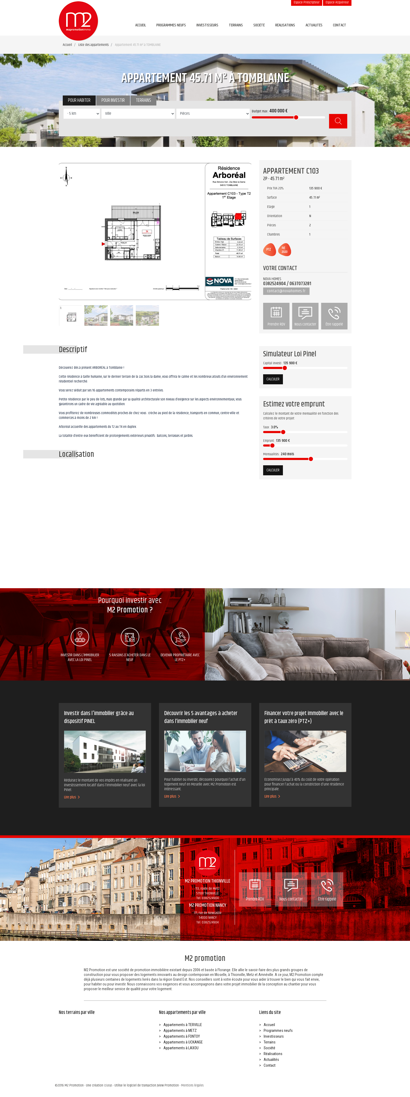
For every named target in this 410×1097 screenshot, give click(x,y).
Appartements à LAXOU (181, 1048)
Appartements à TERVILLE (182, 1025)
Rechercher (338, 121)
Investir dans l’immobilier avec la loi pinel (80, 645)
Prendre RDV (276, 317)
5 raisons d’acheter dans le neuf (130, 645)
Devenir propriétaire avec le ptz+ (180, 645)
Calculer (273, 379)
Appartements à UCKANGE (183, 1042)
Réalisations (285, 25)
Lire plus (72, 797)
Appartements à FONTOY (181, 1036)
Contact (339, 25)
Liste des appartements (93, 45)
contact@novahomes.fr (286, 291)
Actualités (314, 25)
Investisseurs (207, 25)
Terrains (236, 25)
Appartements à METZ (180, 1030)
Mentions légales (192, 1085)
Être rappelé (334, 317)
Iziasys (108, 1085)
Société (259, 25)
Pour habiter (79, 100)
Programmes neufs (171, 25)
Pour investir (113, 100)
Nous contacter (305, 317)
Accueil (140, 25)
